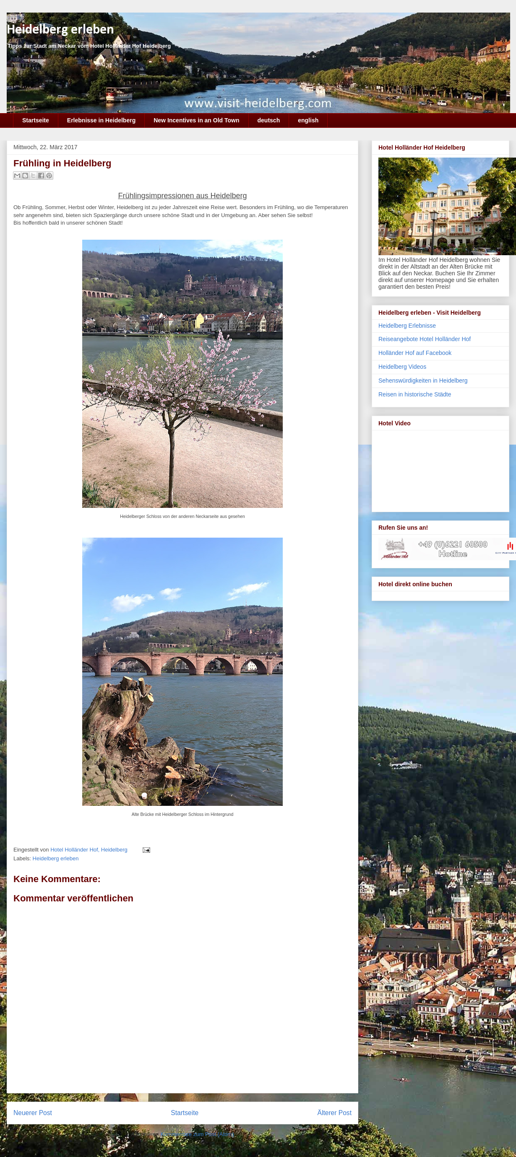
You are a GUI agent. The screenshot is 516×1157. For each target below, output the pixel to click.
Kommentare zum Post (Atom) (197, 1134)
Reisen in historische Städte (414, 394)
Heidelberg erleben (60, 30)
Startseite (35, 120)
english (308, 120)
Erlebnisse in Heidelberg (101, 120)
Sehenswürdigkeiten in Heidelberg (422, 380)
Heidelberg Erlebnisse (407, 325)
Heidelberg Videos (402, 366)
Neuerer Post (32, 1112)
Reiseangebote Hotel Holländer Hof (424, 339)
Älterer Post (335, 1112)
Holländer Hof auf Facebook (414, 352)
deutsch (269, 120)
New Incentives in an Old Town (196, 120)
